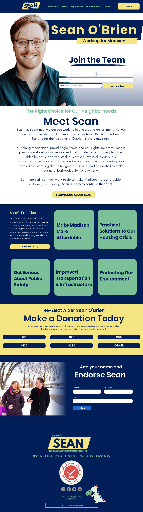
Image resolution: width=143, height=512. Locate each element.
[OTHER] (119, 345)
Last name (109, 388)
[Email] (95, 80)
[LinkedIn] (80, 489)
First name (77, 388)
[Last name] (114, 74)
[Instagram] (63, 489)
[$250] (71, 345)
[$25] (71, 337)
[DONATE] (129, 6)
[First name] (76, 74)
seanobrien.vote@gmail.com (71, 497)
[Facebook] (69, 489)
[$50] (119, 337)
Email (75, 397)
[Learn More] (30, 246)
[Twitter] (74, 489)
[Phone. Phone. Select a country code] (62, 85)
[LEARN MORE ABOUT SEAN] (73, 194)
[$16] (24, 337)
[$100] (24, 345)
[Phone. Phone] (82, 86)
